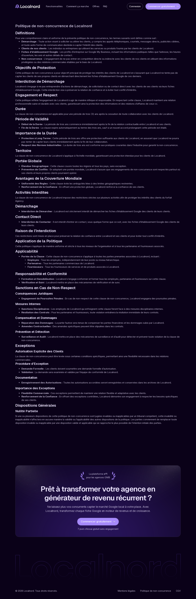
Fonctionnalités (54, 6)
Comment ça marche (77, 6)
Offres (95, 6)
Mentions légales (126, 591)
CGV (178, 591)
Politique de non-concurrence (155, 591)
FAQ (105, 6)
